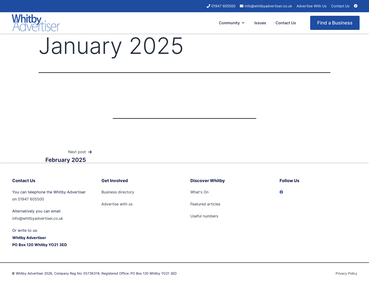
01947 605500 (223, 6)
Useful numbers (204, 216)
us (129, 204)
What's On (199, 192)
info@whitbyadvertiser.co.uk (268, 6)
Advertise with (114, 204)
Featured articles (205, 204)
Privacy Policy (346, 273)
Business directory (117, 192)
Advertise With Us (312, 6)
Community (232, 23)
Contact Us (340, 6)
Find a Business (335, 23)
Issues (260, 22)
